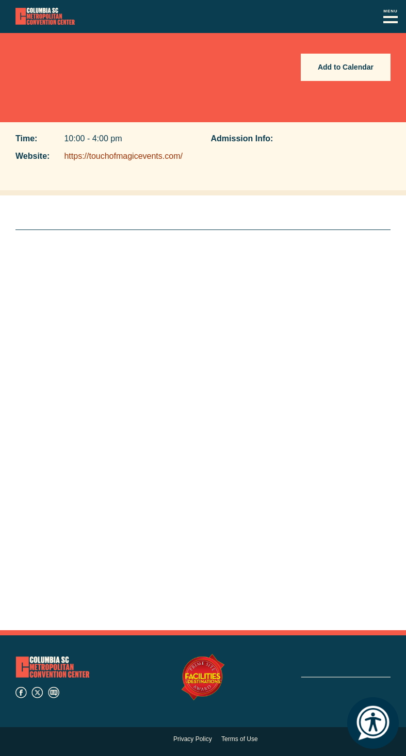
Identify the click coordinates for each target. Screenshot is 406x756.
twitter (37, 692)
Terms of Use (239, 739)
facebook (21, 692)
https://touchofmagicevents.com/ (123, 156)
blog (53, 692)
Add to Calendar (345, 67)
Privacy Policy (192, 739)
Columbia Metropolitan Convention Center (45, 16)
